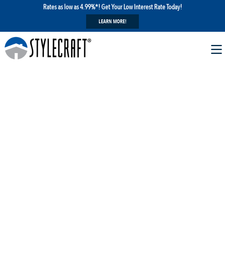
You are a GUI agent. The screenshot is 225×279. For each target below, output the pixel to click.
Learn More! (112, 21)
